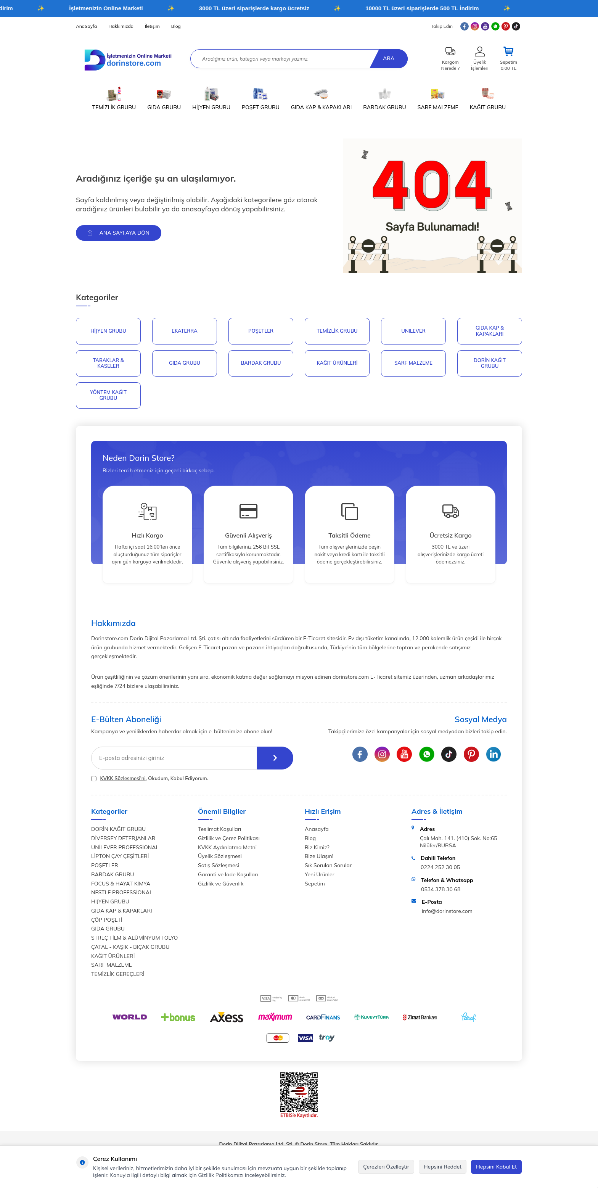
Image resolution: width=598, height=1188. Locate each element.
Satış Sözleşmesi (218, 865)
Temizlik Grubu (337, 331)
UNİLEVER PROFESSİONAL (125, 847)
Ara (388, 58)
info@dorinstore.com (447, 911)
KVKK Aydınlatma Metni (227, 847)
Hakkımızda (120, 26)
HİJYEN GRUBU (211, 98)
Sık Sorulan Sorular (328, 865)
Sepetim (315, 883)
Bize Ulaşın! (319, 856)
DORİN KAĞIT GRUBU (490, 363)
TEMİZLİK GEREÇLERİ (118, 974)
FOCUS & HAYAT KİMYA (120, 883)
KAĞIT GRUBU (488, 98)
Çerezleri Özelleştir (386, 1166)
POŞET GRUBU (261, 98)
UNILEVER (413, 331)
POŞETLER (260, 331)
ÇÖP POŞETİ (106, 919)
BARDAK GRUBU (384, 98)
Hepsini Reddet (442, 1166)
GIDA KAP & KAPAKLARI (321, 98)
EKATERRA (185, 331)
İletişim (152, 26)
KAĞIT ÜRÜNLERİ (337, 363)
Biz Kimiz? (317, 847)
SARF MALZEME (438, 98)
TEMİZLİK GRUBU (114, 98)
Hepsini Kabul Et (496, 1166)
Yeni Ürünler (319, 874)
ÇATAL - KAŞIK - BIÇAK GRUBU (130, 946)
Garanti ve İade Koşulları (228, 874)
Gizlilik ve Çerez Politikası (229, 838)
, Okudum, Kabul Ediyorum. (149, 778)
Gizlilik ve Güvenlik (220, 883)
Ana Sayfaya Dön (119, 232)
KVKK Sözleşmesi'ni (122, 778)
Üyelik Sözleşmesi (220, 856)
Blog (176, 26)
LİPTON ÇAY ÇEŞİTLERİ (120, 856)
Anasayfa (317, 829)
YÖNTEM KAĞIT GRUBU (108, 395)
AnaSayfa (86, 26)
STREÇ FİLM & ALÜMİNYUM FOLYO (134, 937)
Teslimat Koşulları (219, 829)
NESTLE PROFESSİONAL (122, 892)
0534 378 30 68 (440, 889)
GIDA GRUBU (164, 98)
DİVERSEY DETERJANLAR (123, 838)
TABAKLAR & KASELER (108, 363)
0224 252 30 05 (440, 867)
